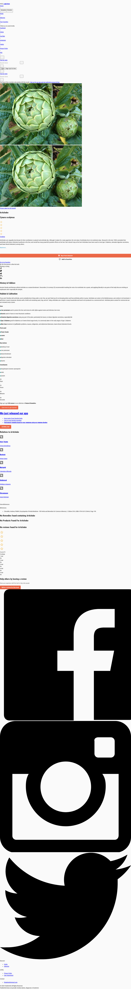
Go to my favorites (5, 262)
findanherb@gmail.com (10, 982)
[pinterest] (1, 276)
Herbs (5, 964)
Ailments (6, 966)
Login (2, 68)
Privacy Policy (8, 973)
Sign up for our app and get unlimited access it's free (45, 82)
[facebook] (1, 268)
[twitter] (1, 271)
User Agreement (8, 975)
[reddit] (1, 273)
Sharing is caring (4, 266)
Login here (7, 4)
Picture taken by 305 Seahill (8, 208)
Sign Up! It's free (11, 68)
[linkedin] (1, 278)
